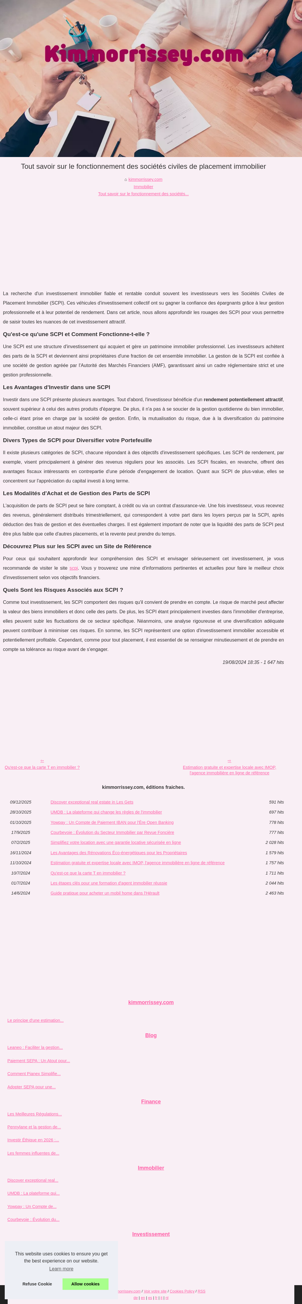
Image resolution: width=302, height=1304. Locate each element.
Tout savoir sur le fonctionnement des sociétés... (143, 193)
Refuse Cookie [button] (37, 1284)
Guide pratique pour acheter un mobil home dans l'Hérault (104, 893)
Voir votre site (155, 1291)
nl (166, 1297)
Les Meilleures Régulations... (34, 1114)
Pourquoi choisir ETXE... (30, 1246)
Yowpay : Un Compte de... (32, 1206)
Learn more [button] (61, 1268)
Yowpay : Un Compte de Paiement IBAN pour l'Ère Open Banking (111, 822)
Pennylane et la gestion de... (34, 1127)
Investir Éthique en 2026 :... (33, 1140)
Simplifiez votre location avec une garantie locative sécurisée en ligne (115, 842)
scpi (74, 568)
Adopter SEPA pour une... (31, 1087)
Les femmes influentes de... (33, 1153)
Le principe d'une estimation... (35, 1020)
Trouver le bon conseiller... (32, 1272)
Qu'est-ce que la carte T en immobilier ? (42, 767)
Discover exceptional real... (32, 1180)
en (143, 1297)
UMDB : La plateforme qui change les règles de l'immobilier (106, 812)
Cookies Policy (182, 1291)
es (150, 1297)
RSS (201, 1291)
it (161, 1297)
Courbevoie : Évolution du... (33, 1219)
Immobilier (143, 186)
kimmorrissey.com (146, 179)
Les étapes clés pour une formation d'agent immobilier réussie (108, 883)
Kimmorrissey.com (125, 1291)
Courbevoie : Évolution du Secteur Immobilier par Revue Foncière (112, 832)
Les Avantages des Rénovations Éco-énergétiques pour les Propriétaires (118, 853)
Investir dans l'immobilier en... (35, 1259)
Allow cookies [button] (85, 1284)
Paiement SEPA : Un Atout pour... (38, 1060)
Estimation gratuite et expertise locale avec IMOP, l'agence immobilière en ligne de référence (229, 770)
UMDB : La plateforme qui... (33, 1193)
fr (156, 1297)
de (136, 1297)
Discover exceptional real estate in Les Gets (91, 802)
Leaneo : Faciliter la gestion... (35, 1047)
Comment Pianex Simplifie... (34, 1073)
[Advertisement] (143, 242)
